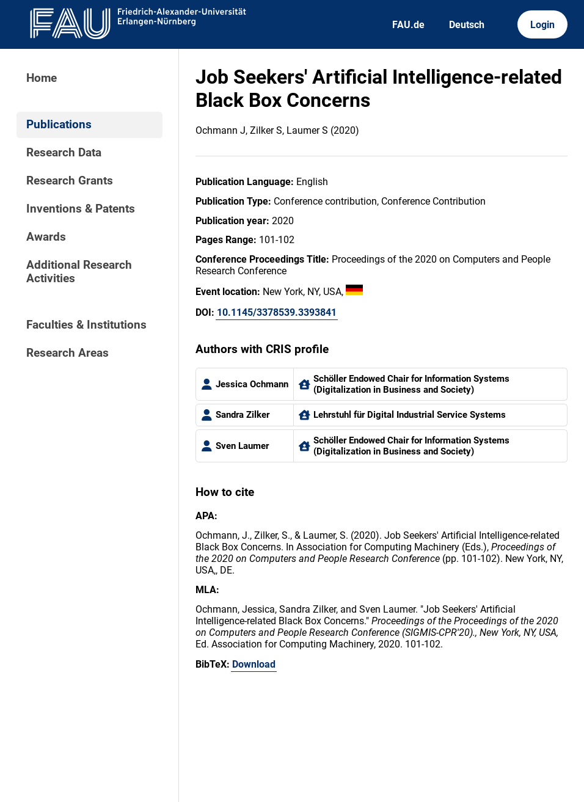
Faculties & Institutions (86, 325)
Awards (46, 237)
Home (41, 78)
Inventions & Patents (80, 209)
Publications (59, 124)
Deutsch (466, 25)
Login (542, 25)
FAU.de (408, 25)
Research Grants (69, 181)
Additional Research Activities (79, 271)
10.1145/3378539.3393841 (277, 312)
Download (254, 664)
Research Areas (67, 353)
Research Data (63, 152)
